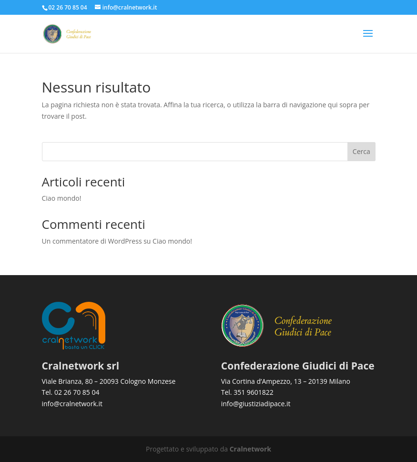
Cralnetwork (250, 448)
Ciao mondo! (61, 198)
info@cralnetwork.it (72, 403)
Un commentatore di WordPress (92, 241)
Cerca (361, 151)
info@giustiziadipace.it (256, 403)
